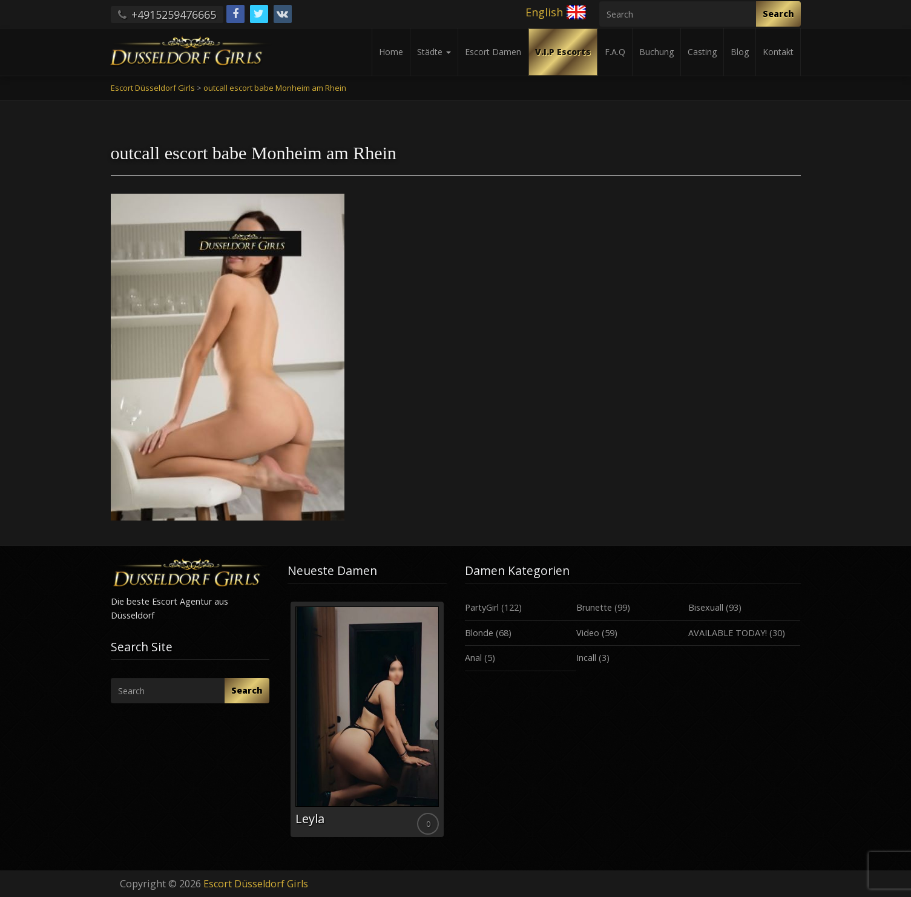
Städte (434, 52)
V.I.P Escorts (563, 52)
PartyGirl (482, 607)
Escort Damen (493, 52)
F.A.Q (615, 52)
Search (778, 13)
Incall (586, 657)
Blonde (479, 633)
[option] (367, 719)
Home (391, 52)
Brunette (594, 607)
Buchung (656, 52)
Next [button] (447, 724)
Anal (473, 657)
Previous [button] (287, 724)
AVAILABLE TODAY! (727, 633)
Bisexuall (705, 607)
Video (587, 633)
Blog (740, 52)
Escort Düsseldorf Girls (255, 883)
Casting (702, 52)
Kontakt (778, 52)
